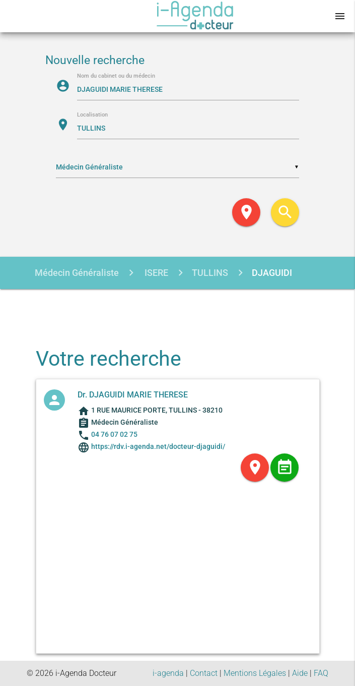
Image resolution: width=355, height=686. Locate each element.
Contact (204, 673)
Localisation (92, 115)
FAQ (321, 673)
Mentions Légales (255, 673)
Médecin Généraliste (77, 272)
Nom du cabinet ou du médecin (116, 76)
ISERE (155, 272)
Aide (300, 673)
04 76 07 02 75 (114, 434)
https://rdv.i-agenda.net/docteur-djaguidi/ (157, 446)
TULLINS (210, 272)
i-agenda (168, 673)
